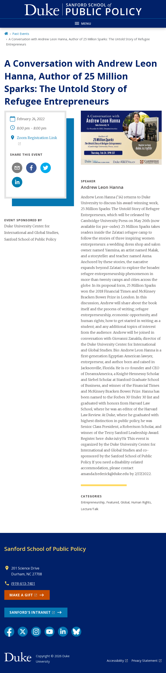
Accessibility (115, 660)
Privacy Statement (144, 660)
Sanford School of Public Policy (45, 549)
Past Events (20, 34)
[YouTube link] (49, 632)
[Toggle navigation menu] (83, 23)
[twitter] (45, 167)
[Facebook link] (9, 632)
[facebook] (31, 167)
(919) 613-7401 (23, 583)
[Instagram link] (36, 632)
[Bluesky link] (76, 632)
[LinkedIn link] (63, 632)
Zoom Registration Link (37, 138)
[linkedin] (17, 182)
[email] (17, 167)
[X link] (23, 632)
